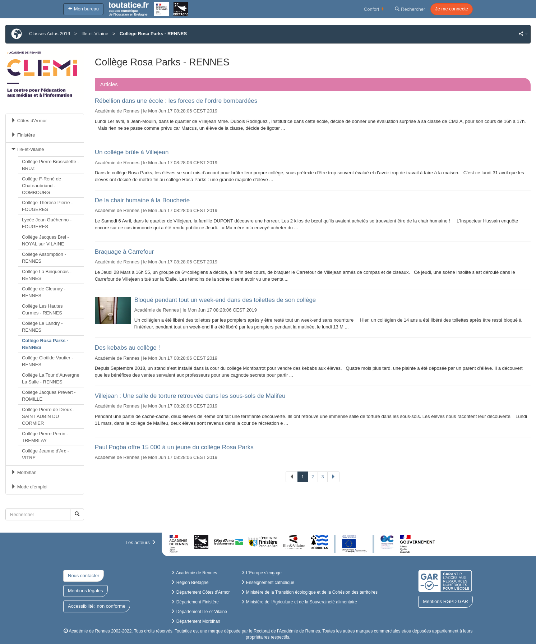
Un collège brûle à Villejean (132, 152)
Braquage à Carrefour (124, 251)
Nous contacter (83, 575)
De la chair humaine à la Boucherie (142, 200)
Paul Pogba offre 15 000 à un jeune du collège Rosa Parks (174, 447)
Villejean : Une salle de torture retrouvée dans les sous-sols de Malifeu (190, 395)
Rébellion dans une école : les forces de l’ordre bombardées (176, 100)
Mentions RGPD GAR (445, 601)
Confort (374, 8)
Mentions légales (85, 590)
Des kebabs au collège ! (127, 347)
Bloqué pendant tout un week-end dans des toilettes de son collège (225, 299)
